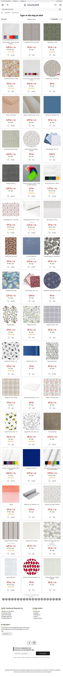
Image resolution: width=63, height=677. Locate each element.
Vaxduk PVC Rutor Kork (11, 256)
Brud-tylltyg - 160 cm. (52, 219)
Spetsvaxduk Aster (52, 361)
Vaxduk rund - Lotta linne (52, 78)
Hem (2, 12)
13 (41, 599)
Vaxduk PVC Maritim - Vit (10, 361)
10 (33, 599)
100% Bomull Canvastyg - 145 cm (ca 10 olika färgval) (52, 468)
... (56, 599)
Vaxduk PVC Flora (31, 324)
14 (44, 599)
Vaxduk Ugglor (11, 324)
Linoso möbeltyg (52, 431)
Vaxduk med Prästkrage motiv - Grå (52, 541)
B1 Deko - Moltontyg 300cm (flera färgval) (10, 468)
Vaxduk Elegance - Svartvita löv (52, 256)
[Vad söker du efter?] (31, 9)
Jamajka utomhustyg (10, 290)
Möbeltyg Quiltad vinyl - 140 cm (31, 219)
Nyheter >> (15, 1)
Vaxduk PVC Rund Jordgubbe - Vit (31, 577)
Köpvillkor (36, 613)
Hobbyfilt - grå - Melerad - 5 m (31, 504)
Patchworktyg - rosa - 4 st (31, 290)
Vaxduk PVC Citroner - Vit (10, 431)
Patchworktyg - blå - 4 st (52, 149)
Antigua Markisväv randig (10, 540)
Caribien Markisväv (31, 256)
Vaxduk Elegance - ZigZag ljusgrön (52, 578)
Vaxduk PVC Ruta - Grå (52, 324)
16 (50, 599)
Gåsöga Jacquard (10, 183)
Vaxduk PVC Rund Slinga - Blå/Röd (31, 150)
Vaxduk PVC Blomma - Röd (11, 78)
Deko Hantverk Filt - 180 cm (52, 183)
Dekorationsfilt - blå (31, 361)
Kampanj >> (23, 1)
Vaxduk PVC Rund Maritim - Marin (52, 290)
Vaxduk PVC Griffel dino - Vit (31, 431)
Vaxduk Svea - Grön (52, 42)
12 (39, 599)
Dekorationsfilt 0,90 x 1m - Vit (31, 397)
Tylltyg (11, 504)
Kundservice (36, 611)
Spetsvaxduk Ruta (10, 577)
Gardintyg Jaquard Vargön (11, 149)
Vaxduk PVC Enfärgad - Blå (52, 115)
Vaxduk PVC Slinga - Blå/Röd (52, 504)
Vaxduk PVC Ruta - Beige (11, 397)
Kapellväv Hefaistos (31, 468)
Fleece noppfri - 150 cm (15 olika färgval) (11, 43)
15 (47, 599)
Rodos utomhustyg (11, 115)
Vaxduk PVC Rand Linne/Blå (31, 42)
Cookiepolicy (36, 615)
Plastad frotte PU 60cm (31, 540)
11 (36, 599)
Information (59, 1)
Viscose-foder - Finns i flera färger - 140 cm (31, 79)
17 (53, 599)
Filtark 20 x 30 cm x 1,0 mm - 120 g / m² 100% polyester (31, 184)
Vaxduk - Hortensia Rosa (52, 397)
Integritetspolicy (37, 618)
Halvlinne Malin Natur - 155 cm (31, 115)
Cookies (35, 616)
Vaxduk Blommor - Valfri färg (10, 219)
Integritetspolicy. (45, 657)
